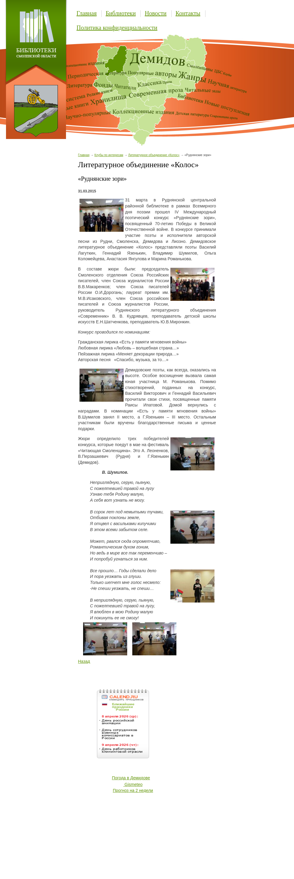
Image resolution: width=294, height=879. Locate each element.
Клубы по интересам (108, 155)
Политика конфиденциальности (117, 27)
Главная (86, 13)
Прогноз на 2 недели (133, 790)
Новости (155, 13)
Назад (84, 661)
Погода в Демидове (131, 777)
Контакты (188, 13)
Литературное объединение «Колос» (153, 155)
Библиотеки (121, 13)
